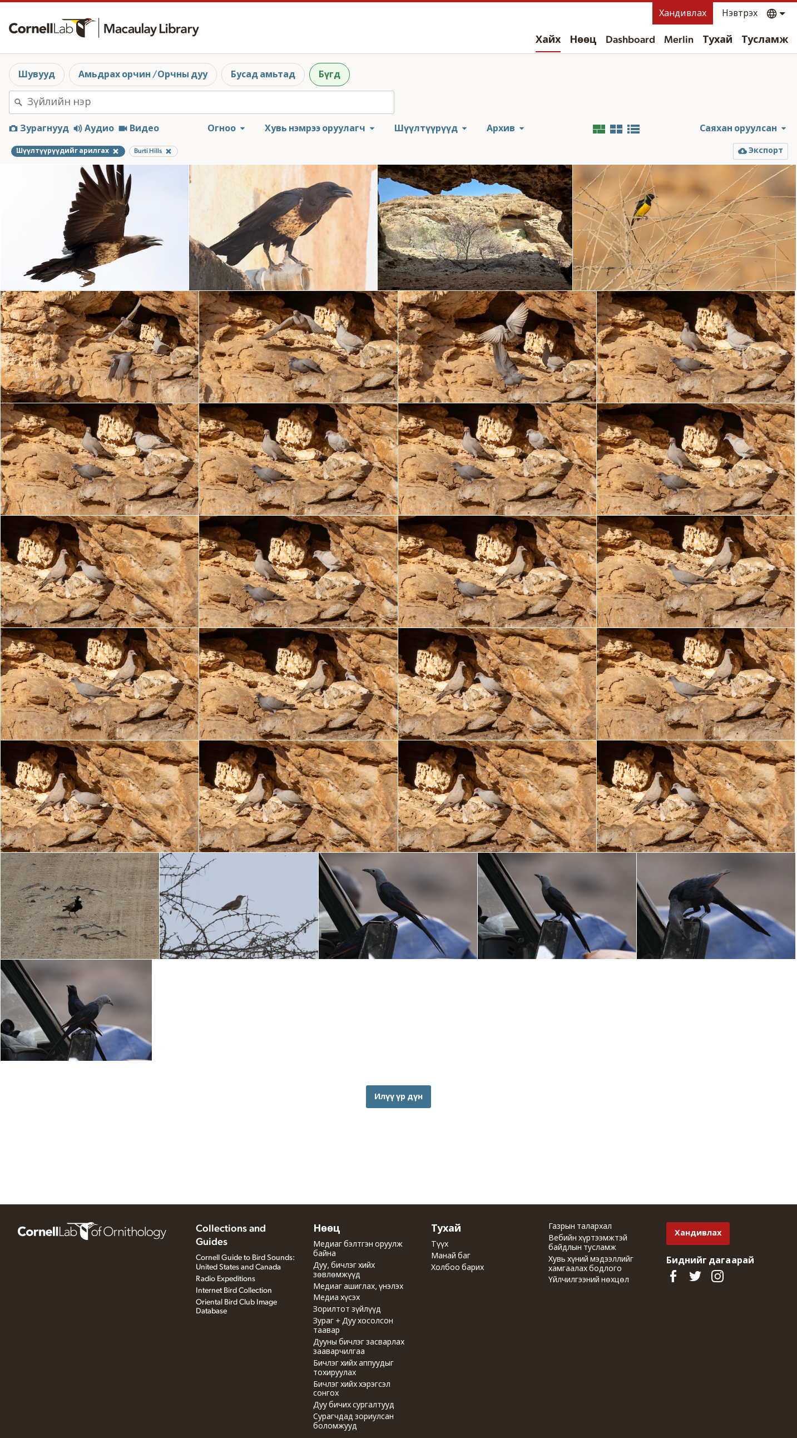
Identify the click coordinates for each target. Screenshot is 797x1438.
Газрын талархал (580, 1227)
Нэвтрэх (740, 13)
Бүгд (329, 74)
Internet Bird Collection (234, 1290)
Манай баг (451, 1256)
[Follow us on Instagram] (717, 1276)
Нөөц (583, 40)
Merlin (679, 40)
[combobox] (210, 102)
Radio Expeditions (225, 1279)
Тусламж (764, 40)
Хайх (548, 40)
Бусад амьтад (263, 74)
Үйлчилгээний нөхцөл (588, 1280)
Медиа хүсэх (336, 1298)
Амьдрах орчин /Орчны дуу (142, 74)
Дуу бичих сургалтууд (353, 1405)
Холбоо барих (457, 1268)
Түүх (439, 1244)
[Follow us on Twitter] (695, 1276)
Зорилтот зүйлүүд (347, 1309)
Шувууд (36, 74)
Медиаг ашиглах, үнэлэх (358, 1287)
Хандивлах (682, 13)
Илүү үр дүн (398, 1097)
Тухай (717, 40)
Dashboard (630, 40)
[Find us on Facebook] (673, 1276)
